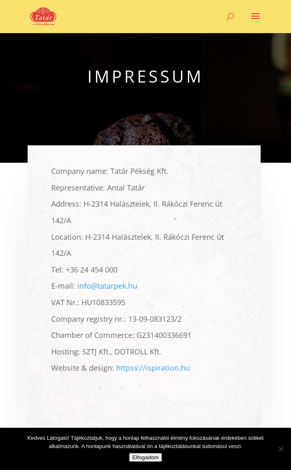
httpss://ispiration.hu (151, 368)
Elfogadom (145, 457)
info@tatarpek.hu (106, 286)
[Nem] (281, 449)
